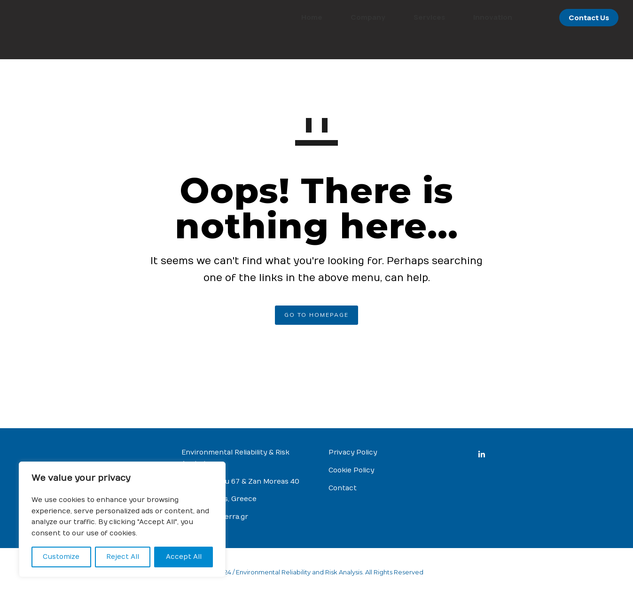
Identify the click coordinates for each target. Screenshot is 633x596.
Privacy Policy (352, 452)
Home (292, 17)
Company (348, 17)
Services (409, 17)
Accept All (184, 557)
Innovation (472, 17)
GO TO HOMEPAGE (316, 314)
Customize (61, 557)
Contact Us (569, 18)
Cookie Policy (351, 470)
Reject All (122, 557)
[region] (122, 519)
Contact (342, 488)
